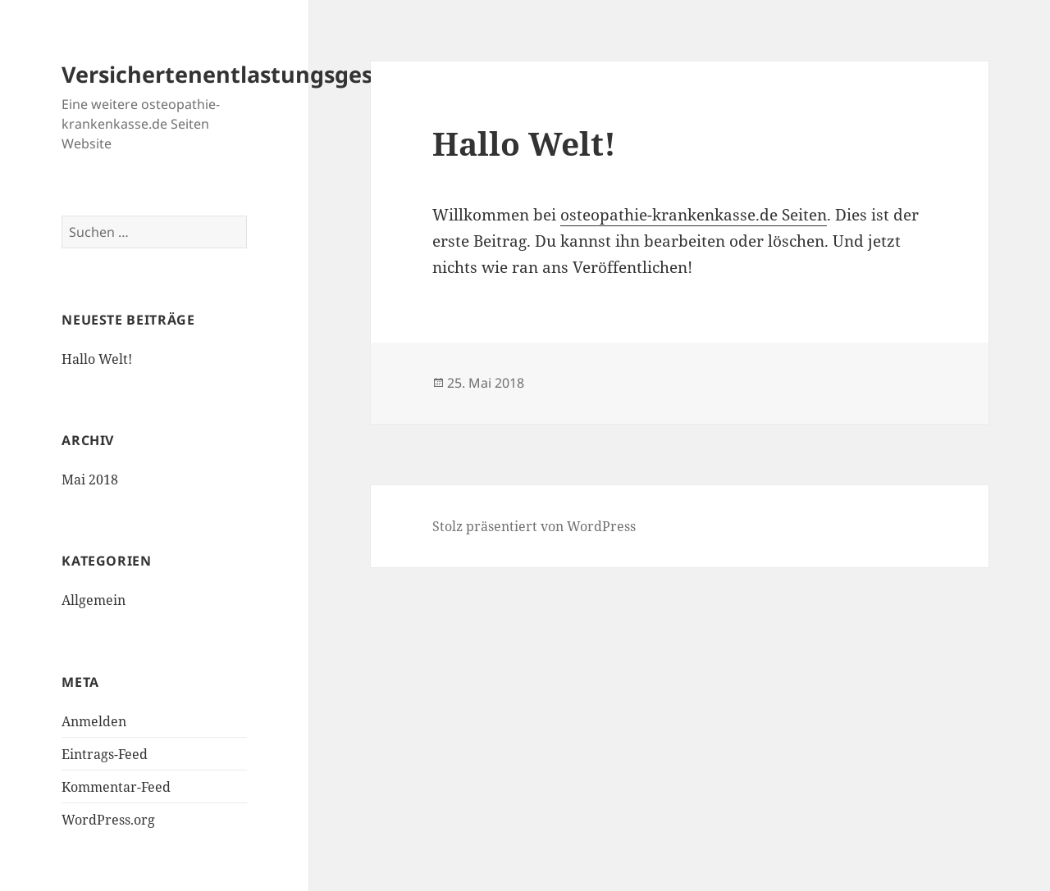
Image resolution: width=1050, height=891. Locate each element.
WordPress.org (108, 820)
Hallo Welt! (97, 359)
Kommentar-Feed (116, 787)
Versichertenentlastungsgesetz (234, 74)
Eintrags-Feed (105, 754)
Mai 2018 (90, 480)
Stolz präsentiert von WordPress (534, 526)
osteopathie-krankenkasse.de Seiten (693, 214)
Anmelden (94, 721)
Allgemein (94, 600)
